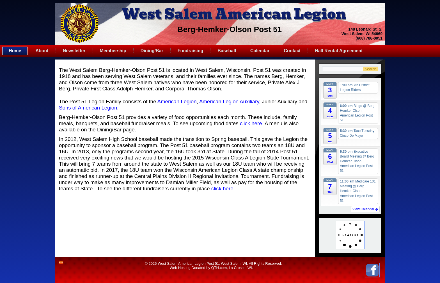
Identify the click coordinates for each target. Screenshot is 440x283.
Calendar (259, 50)
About (41, 50)
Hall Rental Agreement (339, 50)
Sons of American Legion (88, 108)
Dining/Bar (152, 50)
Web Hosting (180, 268)
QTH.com (219, 268)
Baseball (226, 50)
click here (251, 123)
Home (15, 50)
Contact (292, 50)
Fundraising (190, 50)
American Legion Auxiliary (229, 101)
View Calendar (365, 209)
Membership (113, 50)
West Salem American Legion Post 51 (188, 263)
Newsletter (74, 50)
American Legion (177, 101)
